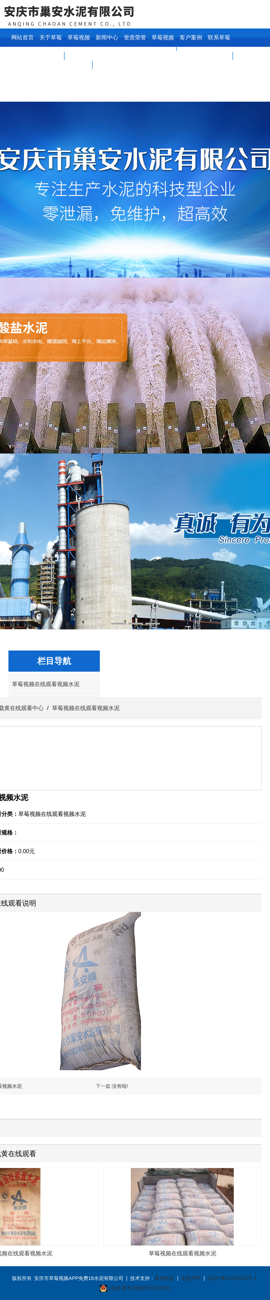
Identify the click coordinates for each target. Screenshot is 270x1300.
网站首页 (22, 37)
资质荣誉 (135, 37)
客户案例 (191, 37)
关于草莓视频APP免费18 (50, 55)
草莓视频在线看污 (163, 46)
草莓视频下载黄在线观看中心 (79, 64)
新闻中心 (107, 37)
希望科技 (164, 1278)
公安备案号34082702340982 (138, 1288)
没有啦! (120, 1086)
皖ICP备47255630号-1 (232, 1278)
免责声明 (191, 1278)
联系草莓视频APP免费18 (219, 55)
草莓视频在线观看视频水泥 (45, 684)
